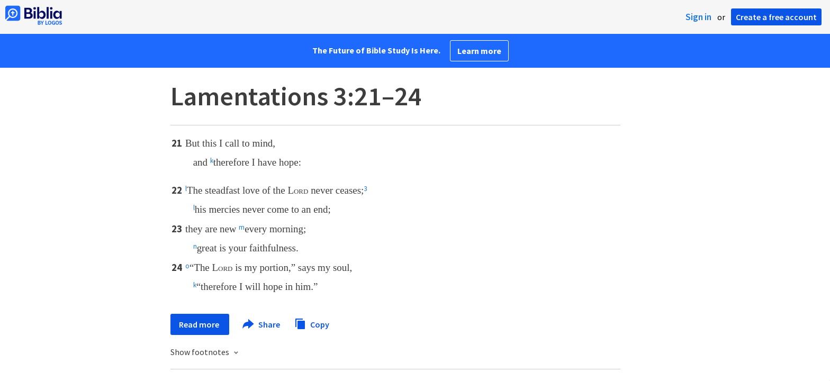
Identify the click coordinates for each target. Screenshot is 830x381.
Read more (200, 324)
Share (262, 324)
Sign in (698, 17)
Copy (311, 323)
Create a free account (776, 17)
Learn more (479, 51)
